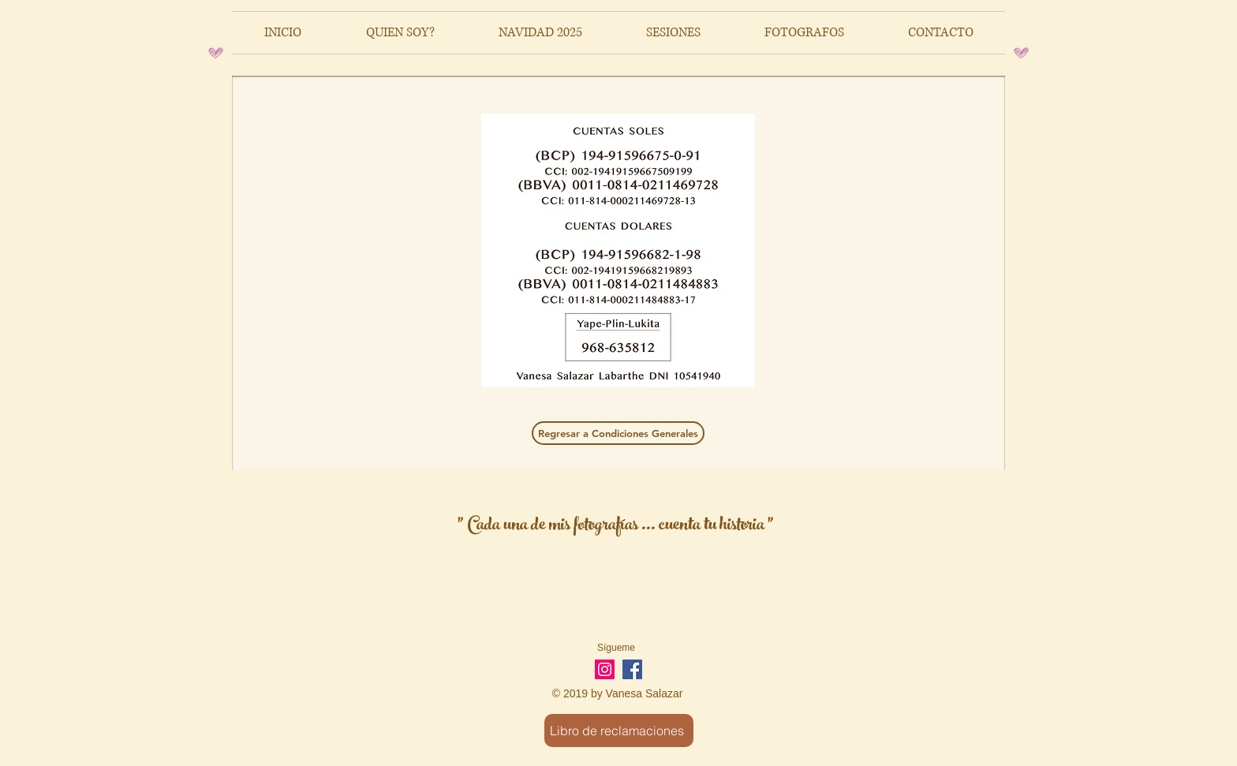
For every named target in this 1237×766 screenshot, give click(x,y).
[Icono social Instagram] (605, 669)
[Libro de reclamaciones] (618, 730)
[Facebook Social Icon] (632, 669)
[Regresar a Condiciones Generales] (618, 433)
